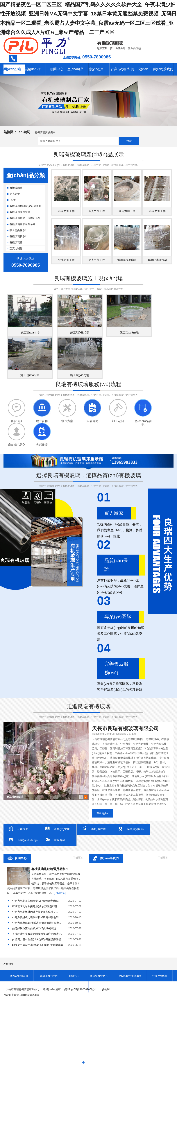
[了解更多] (60, 893)
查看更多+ (102, 813)
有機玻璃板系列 (19, 236)
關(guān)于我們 (35, 69)
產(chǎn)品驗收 (143, 421)
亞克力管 (15, 193)
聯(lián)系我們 (109, 858)
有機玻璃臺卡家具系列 (22, 224)
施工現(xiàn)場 (141, 69)
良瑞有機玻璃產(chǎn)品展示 (88, 154)
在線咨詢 (61, 840)
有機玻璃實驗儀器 (45, 132)
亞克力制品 (16, 248)
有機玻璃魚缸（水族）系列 (25, 218)
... (35, 911)
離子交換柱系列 (19, 230)
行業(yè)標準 (120, 69)
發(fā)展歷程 (100, 829)
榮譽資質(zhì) (138, 829)
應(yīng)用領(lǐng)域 (99, 69)
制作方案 (67, 421)
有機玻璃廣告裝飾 (20, 212)
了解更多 (78, 857)
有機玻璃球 (12, 796)
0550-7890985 (96, 56)
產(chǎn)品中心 (78, 69)
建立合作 (42, 421)
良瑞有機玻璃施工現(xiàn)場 (88, 278)
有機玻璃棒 (16, 242)
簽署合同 (92, 421)
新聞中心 (56, 69)
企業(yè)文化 (64, 829)
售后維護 (42, 444)
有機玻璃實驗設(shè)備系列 (25, 206)
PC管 (13, 199)
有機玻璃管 (16, 187)
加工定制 (118, 421)
